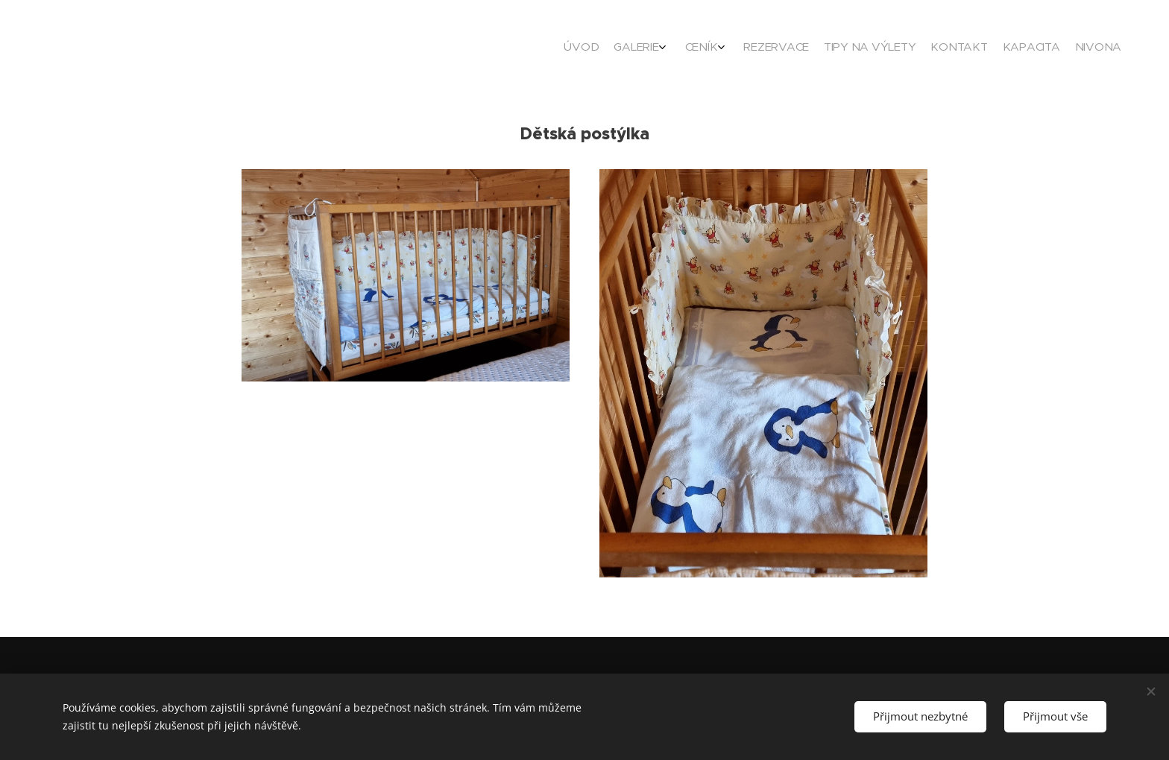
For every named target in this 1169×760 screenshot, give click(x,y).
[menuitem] (996, 48)
